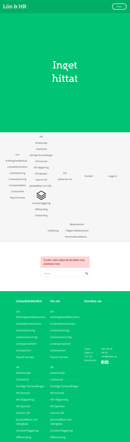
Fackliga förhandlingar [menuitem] (30, 386)
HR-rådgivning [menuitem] (25, 399)
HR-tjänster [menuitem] (23, 406)
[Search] (66, 273)
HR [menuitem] (17, 367)
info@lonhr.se (109, 356)
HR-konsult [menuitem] (23, 393)
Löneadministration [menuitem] (28, 323)
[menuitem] (17, 154)
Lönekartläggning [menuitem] (27, 430)
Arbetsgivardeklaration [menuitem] (30, 317)
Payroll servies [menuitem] (25, 357)
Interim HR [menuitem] (23, 413)
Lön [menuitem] (18, 311)
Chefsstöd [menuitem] (22, 379)
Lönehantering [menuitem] (25, 330)
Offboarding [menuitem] (23, 437)
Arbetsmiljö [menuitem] (23, 373)
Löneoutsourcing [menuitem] (26, 337)
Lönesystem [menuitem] (23, 350)
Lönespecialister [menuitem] (26, 343)
